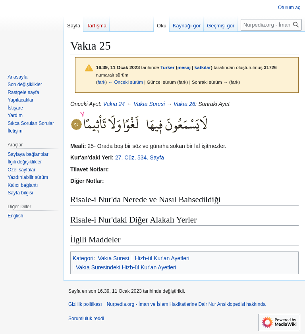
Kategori (83, 258)
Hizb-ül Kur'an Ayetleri (162, 258)
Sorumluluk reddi (86, 318)
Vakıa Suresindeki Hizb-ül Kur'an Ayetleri (126, 267)
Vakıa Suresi (149, 104)
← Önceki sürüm (125, 81)
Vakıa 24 (114, 104)
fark (102, 81)
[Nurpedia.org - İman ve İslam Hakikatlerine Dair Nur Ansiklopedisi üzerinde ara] (271, 25)
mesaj (184, 67)
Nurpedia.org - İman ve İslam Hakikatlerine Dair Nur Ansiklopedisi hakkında (186, 304)
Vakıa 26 (184, 104)
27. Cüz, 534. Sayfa (139, 157)
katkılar (203, 67)
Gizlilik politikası (85, 304)
